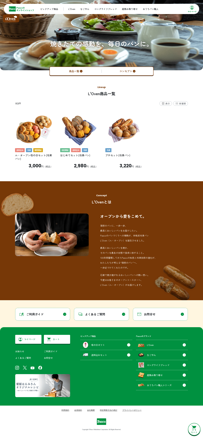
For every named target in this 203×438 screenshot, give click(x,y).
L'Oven (71, 9)
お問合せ (48, 357)
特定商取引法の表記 (108, 410)
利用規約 (65, 410)
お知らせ (19, 351)
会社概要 (91, 410)
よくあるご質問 (23, 357)
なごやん (84, 9)
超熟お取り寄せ (130, 9)
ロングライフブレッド (105, 9)
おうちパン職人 (150, 9)
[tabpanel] (101, 139)
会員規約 (78, 410)
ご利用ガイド (50, 351)
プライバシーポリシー (132, 410)
